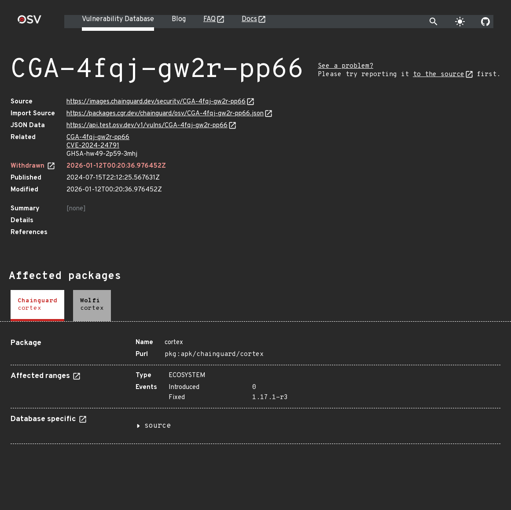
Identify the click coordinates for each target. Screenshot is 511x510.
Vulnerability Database (118, 19)
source (157, 426)
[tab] (37, 305)
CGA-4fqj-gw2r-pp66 (97, 137)
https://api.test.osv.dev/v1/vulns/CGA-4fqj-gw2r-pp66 (147, 125)
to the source (438, 74)
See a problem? (345, 66)
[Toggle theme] (460, 21)
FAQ (209, 19)
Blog (179, 19)
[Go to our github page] (485, 21)
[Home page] (29, 22)
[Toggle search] (433, 21)
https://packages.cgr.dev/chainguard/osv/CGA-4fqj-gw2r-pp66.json (165, 114)
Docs (249, 19)
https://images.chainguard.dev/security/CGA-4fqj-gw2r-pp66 (156, 102)
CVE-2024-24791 (92, 146)
